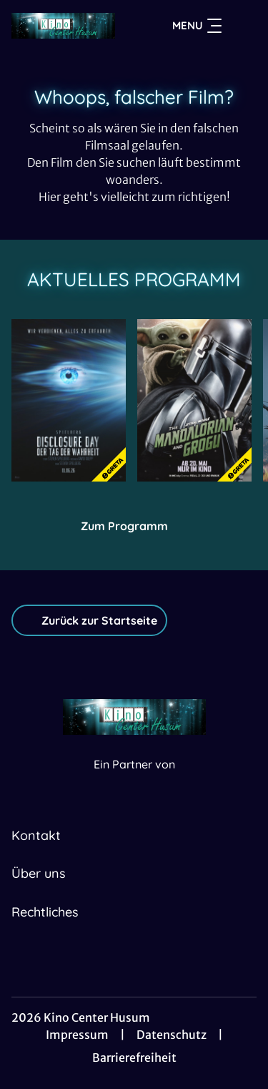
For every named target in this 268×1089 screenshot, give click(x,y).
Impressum (77, 1034)
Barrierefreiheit (134, 1057)
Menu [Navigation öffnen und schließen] (197, 26)
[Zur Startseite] (63, 25)
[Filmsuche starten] (242, 25)
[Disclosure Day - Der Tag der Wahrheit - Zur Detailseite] (68, 400)
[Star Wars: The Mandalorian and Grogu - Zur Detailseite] (194, 400)
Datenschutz (172, 1034)
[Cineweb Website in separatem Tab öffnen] (134, 779)
